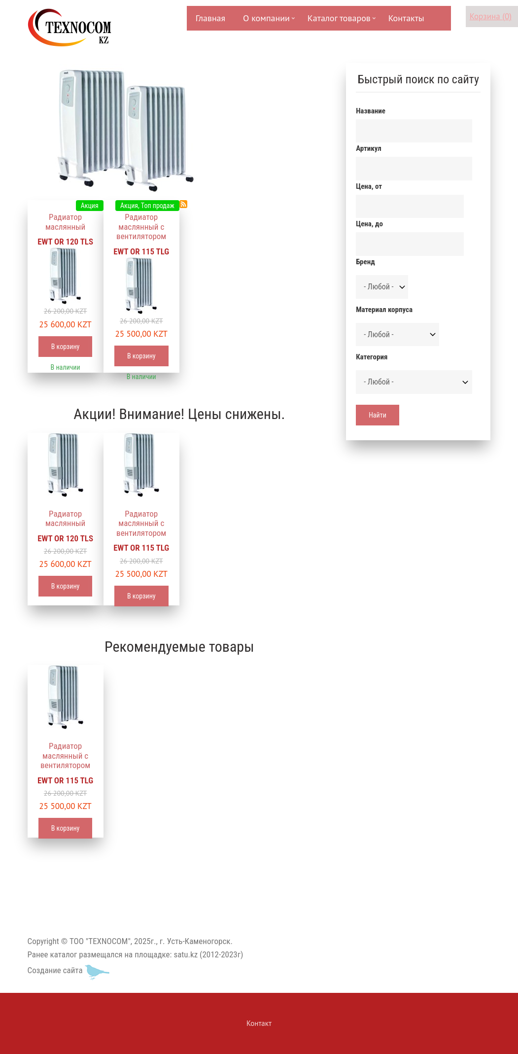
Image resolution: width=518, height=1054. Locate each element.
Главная (210, 18)
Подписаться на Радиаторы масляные (183, 204)
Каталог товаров (338, 21)
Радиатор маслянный (65, 222)
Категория (371, 356)
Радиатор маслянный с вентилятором (141, 226)
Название (370, 110)
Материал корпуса (384, 309)
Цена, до (369, 223)
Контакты (406, 18)
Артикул (368, 148)
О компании (265, 21)
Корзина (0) (491, 16)
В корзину (65, 347)
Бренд (365, 261)
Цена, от (369, 186)
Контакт (259, 1023)
